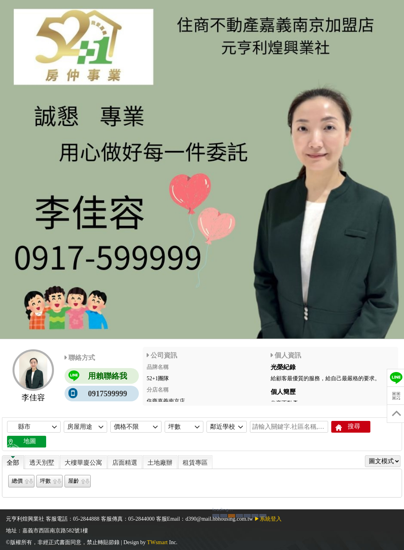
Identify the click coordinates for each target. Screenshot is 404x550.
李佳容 (33, 397)
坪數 (180, 426)
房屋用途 (82, 426)
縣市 (30, 426)
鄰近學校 (223, 426)
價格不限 (132, 426)
